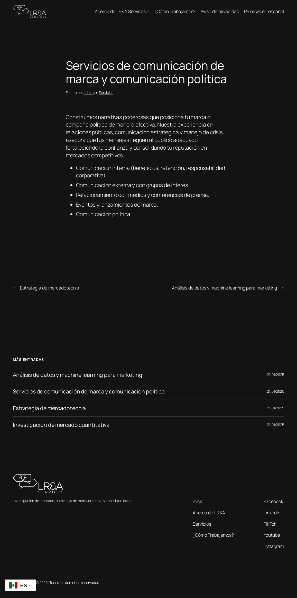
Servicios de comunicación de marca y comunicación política (89, 391)
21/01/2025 (275, 374)
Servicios (106, 92)
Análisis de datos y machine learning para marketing (224, 288)
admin (88, 92)
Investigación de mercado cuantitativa (61, 425)
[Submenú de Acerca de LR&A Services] (148, 11)
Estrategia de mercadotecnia (49, 288)
